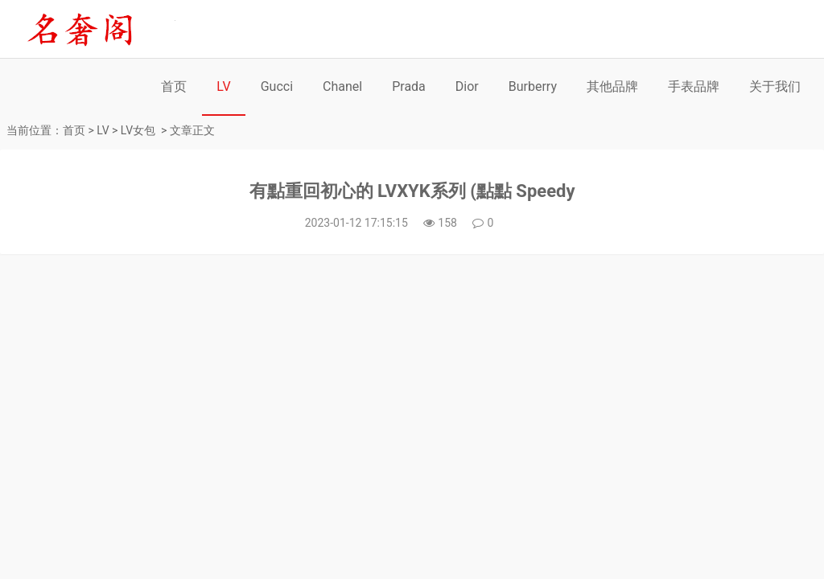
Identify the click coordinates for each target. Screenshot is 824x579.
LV (223, 86)
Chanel (342, 86)
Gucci (277, 86)
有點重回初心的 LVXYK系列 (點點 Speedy (412, 191)
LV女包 (138, 130)
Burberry (533, 86)
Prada (409, 86)
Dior (467, 86)
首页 (174, 86)
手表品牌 (693, 86)
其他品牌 (612, 86)
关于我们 (775, 86)
